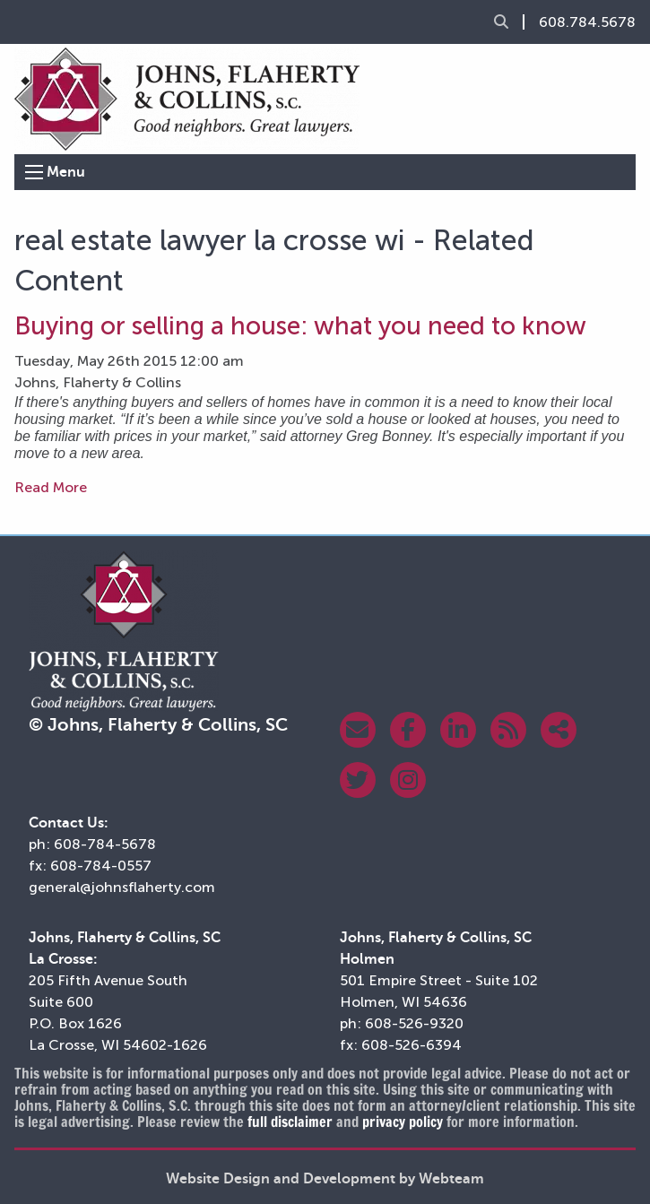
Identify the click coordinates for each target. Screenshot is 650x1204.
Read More (50, 487)
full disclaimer (290, 1121)
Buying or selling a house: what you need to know (300, 326)
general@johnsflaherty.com (122, 887)
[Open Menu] (34, 172)
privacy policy (402, 1121)
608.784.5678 (587, 22)
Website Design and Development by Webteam (325, 1179)
